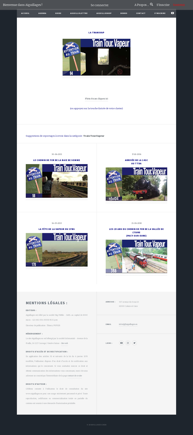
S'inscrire (164, 5)
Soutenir (179, 5)
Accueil (25, 13)
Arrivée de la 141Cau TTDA (136, 162)
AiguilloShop (104, 13)
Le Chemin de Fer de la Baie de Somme (56, 160)
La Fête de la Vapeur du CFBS (57, 229)
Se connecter (100, 5)
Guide (58, 13)
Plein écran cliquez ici (96, 98)
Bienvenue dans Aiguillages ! (22, 5)
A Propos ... (142, 5)
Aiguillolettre (79, 13)
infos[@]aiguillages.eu (128, 324)
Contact (141, 13)
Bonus (123, 13)
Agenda (42, 13)
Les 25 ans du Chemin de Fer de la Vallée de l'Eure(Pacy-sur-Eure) (136, 232)
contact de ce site (75, 376)
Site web (64, 343)
